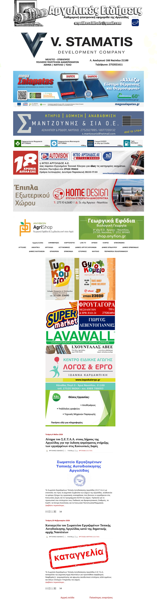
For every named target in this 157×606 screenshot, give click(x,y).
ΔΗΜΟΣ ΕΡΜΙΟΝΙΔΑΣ (130, 247)
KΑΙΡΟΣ (106, 243)
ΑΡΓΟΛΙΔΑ (49, 247)
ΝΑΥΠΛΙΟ (95, 251)
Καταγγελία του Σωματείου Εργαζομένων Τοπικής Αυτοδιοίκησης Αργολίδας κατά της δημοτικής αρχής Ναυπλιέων (78, 529)
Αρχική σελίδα (67, 597)
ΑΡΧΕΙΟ (94, 243)
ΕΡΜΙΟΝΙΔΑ (68, 251)
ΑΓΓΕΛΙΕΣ (22, 247)
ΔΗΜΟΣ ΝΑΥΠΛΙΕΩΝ (37, 251)
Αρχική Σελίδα (37, 243)
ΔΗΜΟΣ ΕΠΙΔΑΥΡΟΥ (109, 247)
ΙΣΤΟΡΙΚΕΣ (82, 251)
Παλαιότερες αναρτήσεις (101, 597)
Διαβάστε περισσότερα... (55, 505)
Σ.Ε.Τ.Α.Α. (89, 450)
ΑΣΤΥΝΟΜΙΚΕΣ (64, 247)
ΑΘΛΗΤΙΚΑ (35, 247)
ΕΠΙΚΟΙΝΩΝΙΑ (119, 243)
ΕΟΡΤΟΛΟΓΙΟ (69, 243)
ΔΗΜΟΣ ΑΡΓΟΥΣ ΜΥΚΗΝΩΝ (85, 247)
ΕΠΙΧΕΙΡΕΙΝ (54, 251)
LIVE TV (83, 243)
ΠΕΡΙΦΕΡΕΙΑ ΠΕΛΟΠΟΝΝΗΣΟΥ (116, 251)
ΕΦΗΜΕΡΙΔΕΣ (54, 243)
